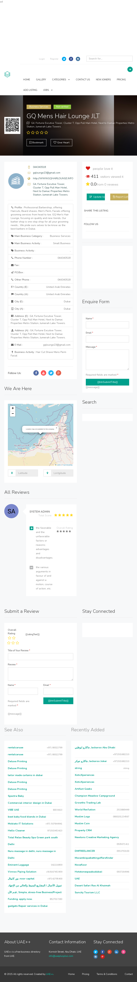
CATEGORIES (61, 79)
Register (54, 58)
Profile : (40, 218)
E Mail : (40, 345)
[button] (56, 428)
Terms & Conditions (107, 974)
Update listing (101, 197)
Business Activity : (40, 250)
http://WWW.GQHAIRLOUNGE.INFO (53, 178)
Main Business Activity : (40, 243)
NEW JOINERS (103, 79)
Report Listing (123, 197)
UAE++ (49, 974)
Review (12, 664)
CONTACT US (83, 79)
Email (89, 332)
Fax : (15, 265)
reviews (111, 184)
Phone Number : (40, 258)
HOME (26, 79)
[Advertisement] (68, 28)
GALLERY (41, 79)
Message (91, 347)
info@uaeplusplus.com (61, 956)
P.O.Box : (17, 272)
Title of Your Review (19, 650)
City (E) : (40, 301)
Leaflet (58, 465)
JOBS (48, 90)
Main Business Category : (40, 236)
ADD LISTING (30, 90)
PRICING (121, 79)
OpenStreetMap (68, 465)
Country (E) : (40, 287)
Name (89, 318)
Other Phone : (40, 280)
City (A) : (40, 309)
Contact (129, 974)
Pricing (85, 974)
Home (71, 974)
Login (42, 58)
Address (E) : (38, 319)
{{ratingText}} (33, 634)
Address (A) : (38, 334)
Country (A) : (40, 294)
